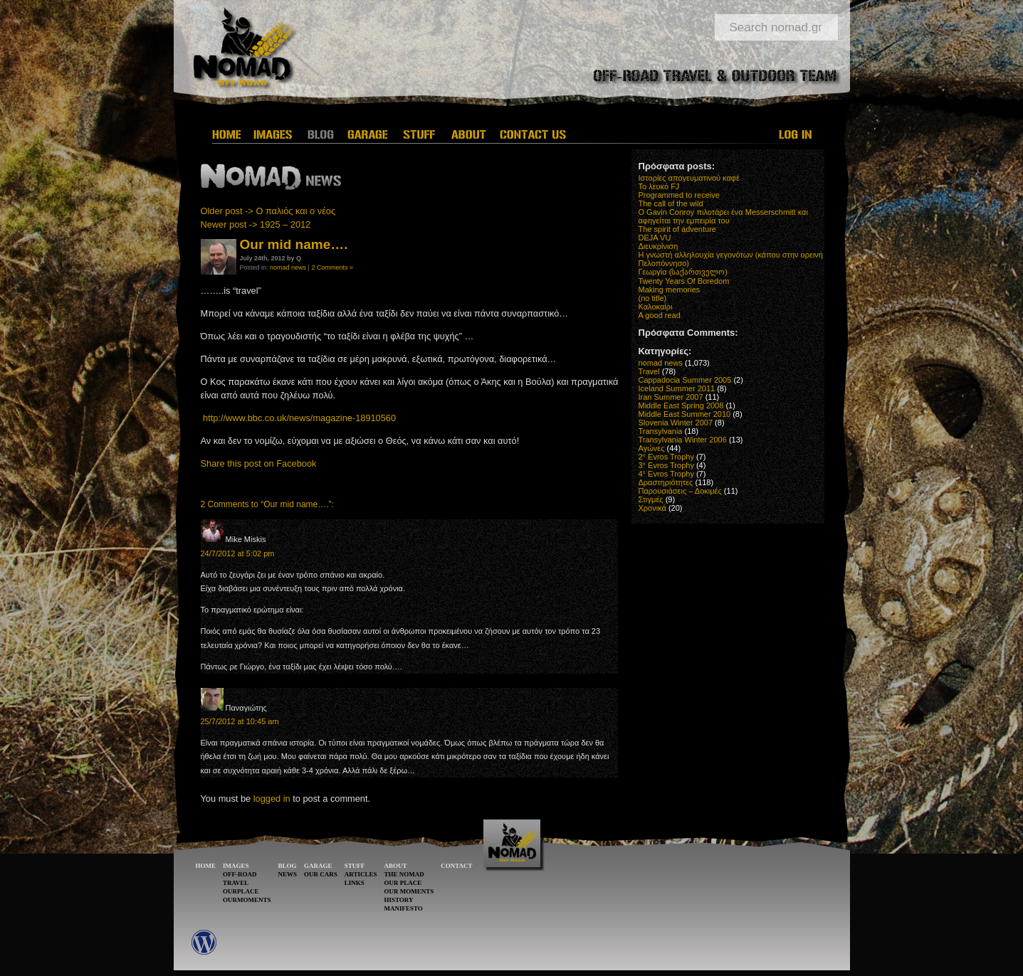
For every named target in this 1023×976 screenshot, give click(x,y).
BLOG (287, 865)
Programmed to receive (679, 195)
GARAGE (318, 865)
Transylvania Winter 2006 (683, 439)
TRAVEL (235, 882)
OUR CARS (320, 874)
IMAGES (236, 865)
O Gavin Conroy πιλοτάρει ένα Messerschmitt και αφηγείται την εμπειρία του (723, 216)
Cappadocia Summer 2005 (685, 380)
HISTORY (398, 899)
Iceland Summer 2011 (677, 388)
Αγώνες (652, 448)
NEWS (288, 874)
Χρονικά (652, 508)
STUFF (355, 865)
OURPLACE (241, 891)
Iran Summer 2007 (671, 397)
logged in (271, 798)
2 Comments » (332, 267)
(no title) (653, 298)
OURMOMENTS (247, 899)
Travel (649, 371)
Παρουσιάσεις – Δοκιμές (680, 491)
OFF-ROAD (240, 874)
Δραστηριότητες (666, 482)
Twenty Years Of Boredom (684, 281)
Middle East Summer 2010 (685, 414)
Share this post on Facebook (259, 463)
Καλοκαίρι (656, 306)
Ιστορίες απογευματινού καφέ (689, 178)
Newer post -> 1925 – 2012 (256, 224)
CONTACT (456, 865)
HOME (206, 865)
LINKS (354, 882)
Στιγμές (651, 499)
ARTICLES (361, 874)
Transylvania (661, 431)
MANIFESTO (403, 908)
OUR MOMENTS (409, 891)
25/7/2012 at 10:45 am (240, 721)
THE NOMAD (404, 874)
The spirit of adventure (677, 229)
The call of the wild (671, 203)
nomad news (288, 267)
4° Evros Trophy (666, 474)
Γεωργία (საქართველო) (683, 271)
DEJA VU (655, 237)
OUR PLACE (402, 882)
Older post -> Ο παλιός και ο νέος (268, 211)
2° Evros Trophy (666, 456)
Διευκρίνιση (658, 246)
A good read (660, 315)
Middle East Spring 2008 (681, 405)
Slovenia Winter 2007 (676, 422)
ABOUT (395, 865)
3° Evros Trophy (666, 465)
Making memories (670, 289)
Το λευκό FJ (659, 186)
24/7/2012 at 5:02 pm (238, 553)
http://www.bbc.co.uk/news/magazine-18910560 (299, 418)
